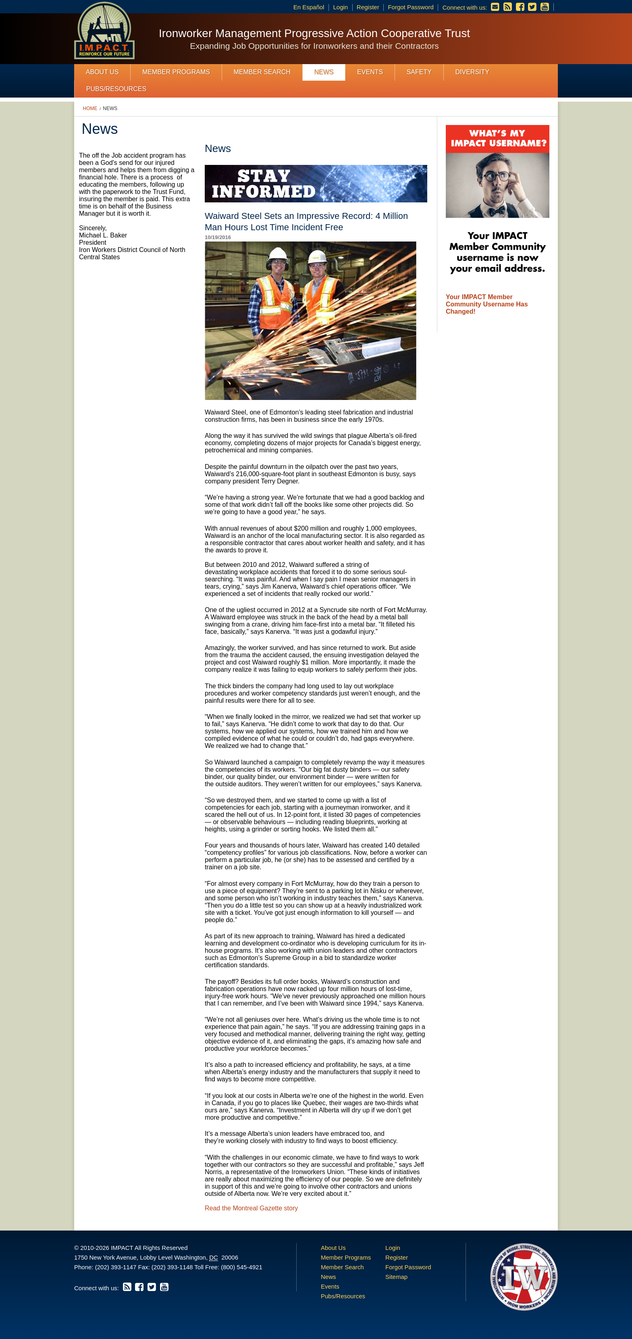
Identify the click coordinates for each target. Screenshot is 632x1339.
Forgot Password (410, 7)
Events (370, 72)
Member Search (262, 72)
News (323, 72)
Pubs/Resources (116, 88)
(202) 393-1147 (116, 1267)
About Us (102, 72)
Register (368, 7)
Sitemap (396, 1276)
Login (340, 7)
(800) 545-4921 (241, 1267)
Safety (419, 72)
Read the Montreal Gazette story (251, 1208)
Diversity (472, 72)
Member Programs (176, 72)
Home (90, 108)
